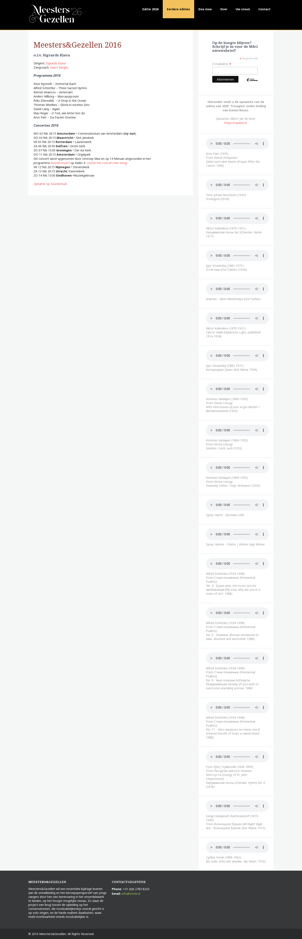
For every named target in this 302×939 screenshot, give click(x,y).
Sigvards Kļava (56, 63)
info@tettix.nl (131, 894)
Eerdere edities (178, 9)
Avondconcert (60, 163)
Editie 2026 (150, 9)
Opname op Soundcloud (50, 184)
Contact (264, 9)
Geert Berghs (59, 67)
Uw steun (243, 9)
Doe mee (205, 9)
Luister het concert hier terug (107, 163)
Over (223, 9)
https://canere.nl (235, 123)
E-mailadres (222, 63)
